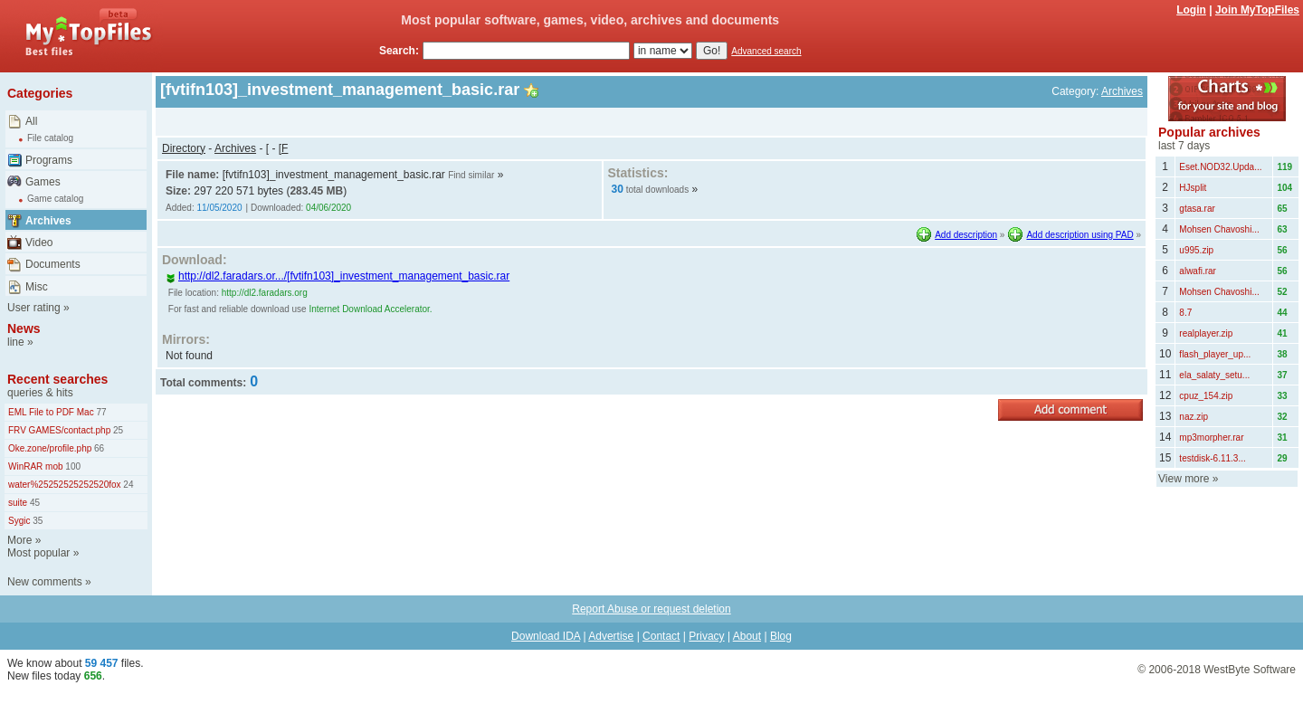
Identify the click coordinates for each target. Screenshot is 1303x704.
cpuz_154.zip (1205, 396)
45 (33, 503)
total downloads (658, 190)
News (24, 328)
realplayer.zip (1205, 333)
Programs (48, 160)
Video (38, 242)
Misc (36, 287)
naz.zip (1193, 417)
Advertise (610, 636)
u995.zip (1196, 250)
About (747, 636)
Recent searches (57, 379)
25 (116, 430)
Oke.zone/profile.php (49, 448)
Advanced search (766, 51)
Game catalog (55, 199)
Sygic (19, 521)
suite (17, 503)
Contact (661, 636)
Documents (53, 264)
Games (43, 182)
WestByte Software (1249, 669)
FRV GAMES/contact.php (59, 430)
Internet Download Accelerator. (370, 309)
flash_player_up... (1215, 354)
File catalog (50, 138)
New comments (44, 582)
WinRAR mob (35, 466)
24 (127, 485)
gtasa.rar (1196, 209)
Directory (183, 148)
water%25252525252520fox (64, 485)
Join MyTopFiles (1257, 10)
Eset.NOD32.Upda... (1220, 167)
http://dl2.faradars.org (265, 293)
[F (284, 148)
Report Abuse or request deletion (651, 609)
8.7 (1185, 313)
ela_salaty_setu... (1214, 375)
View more (1183, 478)
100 (72, 466)
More (19, 540)
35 (36, 521)
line (15, 342)
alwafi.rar (1197, 271)
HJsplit (1192, 188)
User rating (34, 307)
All (31, 121)
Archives (48, 220)
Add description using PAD (1079, 235)
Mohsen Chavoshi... (1219, 229)
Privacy (706, 636)
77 (100, 412)
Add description (966, 235)
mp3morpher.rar (1211, 437)
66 (97, 448)
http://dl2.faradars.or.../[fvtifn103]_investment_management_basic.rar (337, 276)
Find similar (471, 175)
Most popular (38, 553)
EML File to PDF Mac (51, 412)
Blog (781, 636)
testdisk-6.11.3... (1212, 458)
